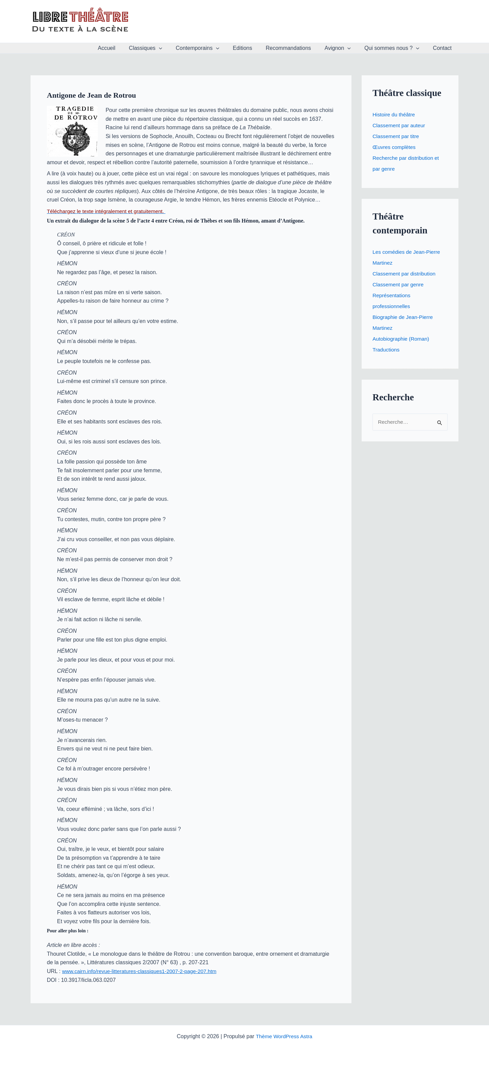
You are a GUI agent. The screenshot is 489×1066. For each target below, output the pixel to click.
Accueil (127, 48)
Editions (255, 48)
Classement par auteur (400, 125)
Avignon (344, 48)
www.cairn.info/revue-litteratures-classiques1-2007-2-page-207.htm (143, 971)
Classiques (163, 48)
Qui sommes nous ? (395, 48)
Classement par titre (397, 136)
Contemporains (212, 48)
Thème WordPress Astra (283, 1036)
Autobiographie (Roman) (402, 339)
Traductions (387, 350)
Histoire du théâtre (395, 114)
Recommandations (297, 48)
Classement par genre (399, 284)
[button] (176, 48)
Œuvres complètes (395, 147)
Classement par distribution (405, 274)
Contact (443, 48)
